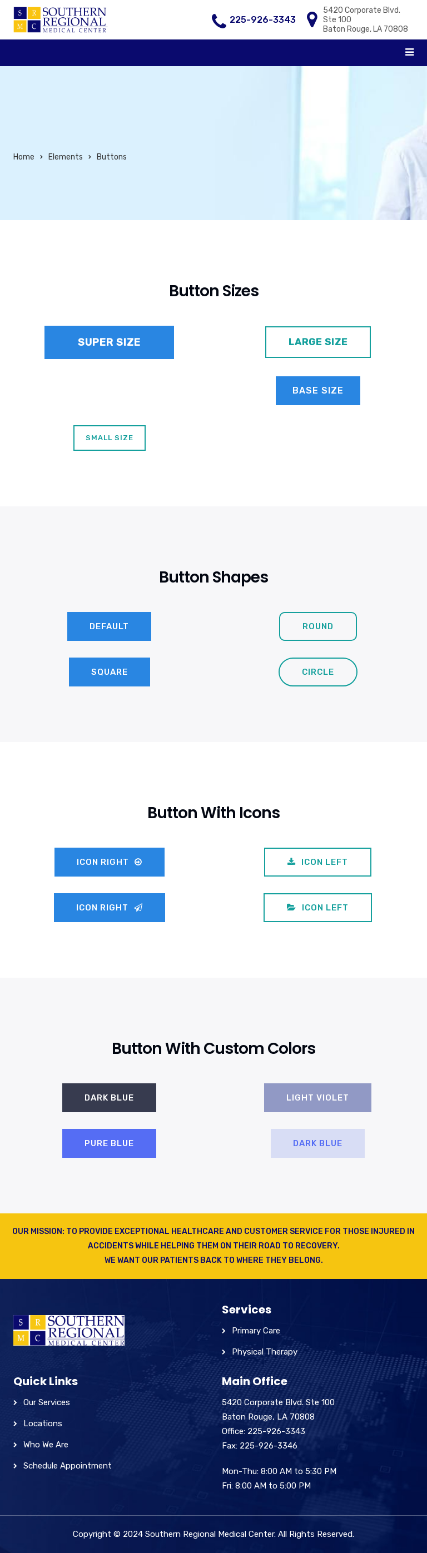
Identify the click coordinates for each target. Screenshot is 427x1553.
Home (23, 157)
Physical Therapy (264, 1352)
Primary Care (256, 1331)
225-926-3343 (263, 19)
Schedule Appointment (67, 1466)
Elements (65, 157)
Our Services (46, 1402)
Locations (42, 1423)
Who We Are (45, 1445)
